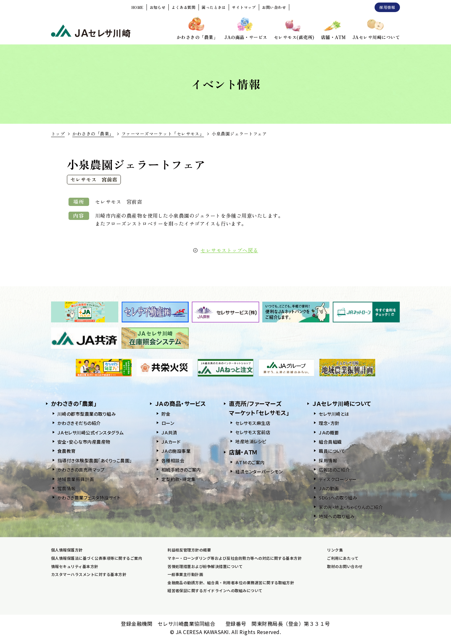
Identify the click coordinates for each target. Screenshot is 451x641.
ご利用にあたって (342, 558)
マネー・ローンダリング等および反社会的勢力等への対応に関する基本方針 (234, 558)
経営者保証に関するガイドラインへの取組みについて (215, 590)
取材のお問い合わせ (345, 566)
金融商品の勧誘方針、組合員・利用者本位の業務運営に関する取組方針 (230, 582)
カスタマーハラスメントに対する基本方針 (88, 574)
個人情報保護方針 (67, 549)
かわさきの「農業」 (93, 133)
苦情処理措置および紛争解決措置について (205, 566)
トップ (58, 133)
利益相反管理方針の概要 (189, 549)
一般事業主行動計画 (185, 574)
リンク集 (335, 549)
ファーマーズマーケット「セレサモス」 (162, 133)
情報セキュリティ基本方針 (74, 566)
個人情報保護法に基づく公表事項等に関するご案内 (96, 558)
